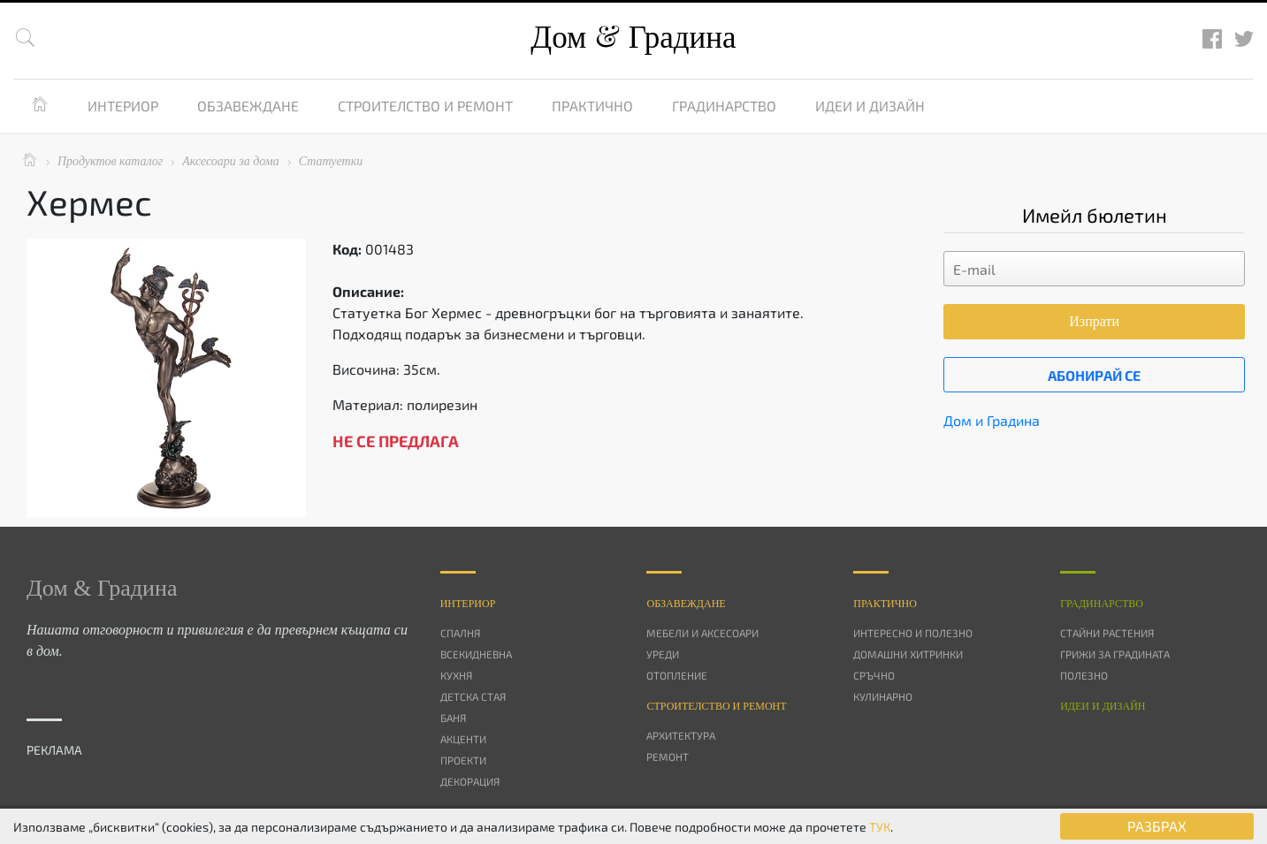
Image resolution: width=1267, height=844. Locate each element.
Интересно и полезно (913, 633)
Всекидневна (476, 654)
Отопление (676, 675)
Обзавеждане (248, 105)
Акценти (463, 739)
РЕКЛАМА (54, 749)
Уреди (662, 654)
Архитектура (680, 735)
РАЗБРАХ (1157, 825)
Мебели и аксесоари (702, 633)
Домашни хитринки (908, 654)
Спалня (460, 633)
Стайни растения (1107, 633)
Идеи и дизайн (870, 105)
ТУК (879, 826)
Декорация (470, 781)
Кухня (456, 675)
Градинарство (724, 105)
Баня (453, 717)
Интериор (123, 105)
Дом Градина (633, 37)
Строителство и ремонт (425, 105)
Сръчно (874, 675)
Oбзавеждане (685, 603)
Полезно (1084, 675)
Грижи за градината (1115, 654)
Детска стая (473, 696)
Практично (592, 105)
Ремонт (667, 756)
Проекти (463, 760)
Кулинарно (882, 696)
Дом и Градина (991, 420)
